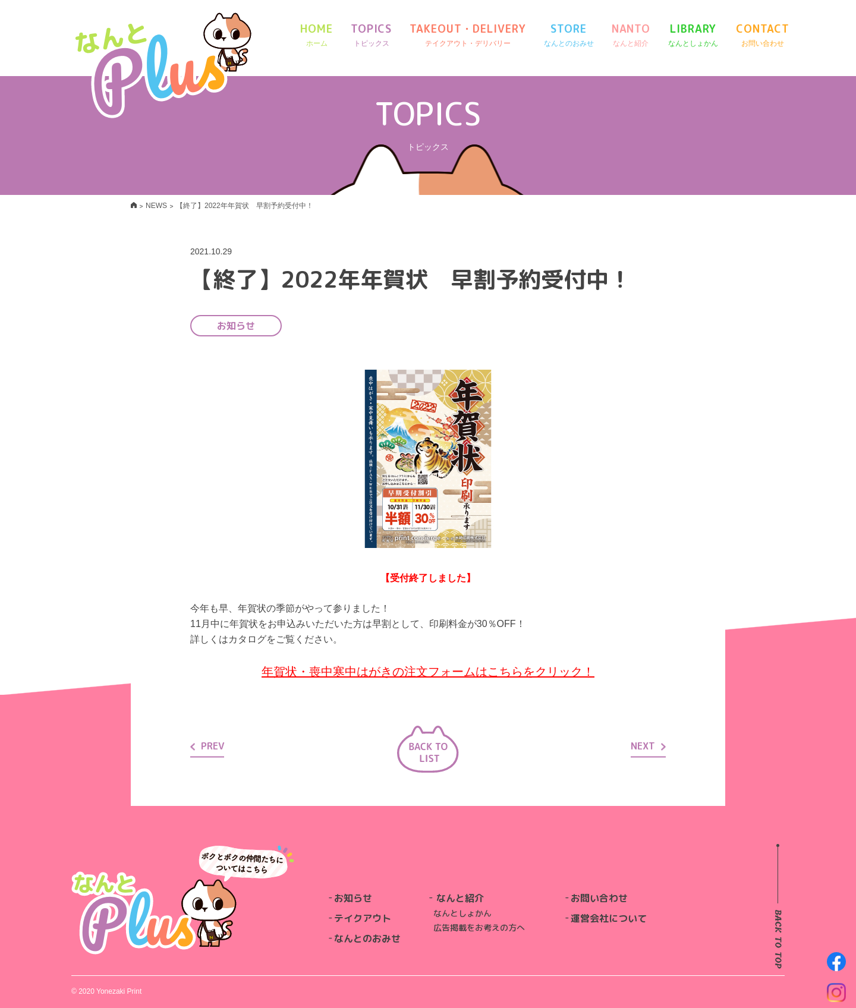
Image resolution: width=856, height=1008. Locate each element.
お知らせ (353, 898)
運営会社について (609, 918)
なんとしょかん (462, 913)
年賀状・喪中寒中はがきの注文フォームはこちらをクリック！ (428, 671)
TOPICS (371, 35)
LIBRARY (693, 35)
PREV (207, 745)
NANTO (631, 35)
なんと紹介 (460, 898)
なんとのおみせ (367, 938)
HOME (316, 35)
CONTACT (762, 35)
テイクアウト (362, 918)
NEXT (648, 745)
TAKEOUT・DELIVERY (467, 35)
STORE (569, 35)
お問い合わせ (599, 898)
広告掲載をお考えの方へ (479, 927)
